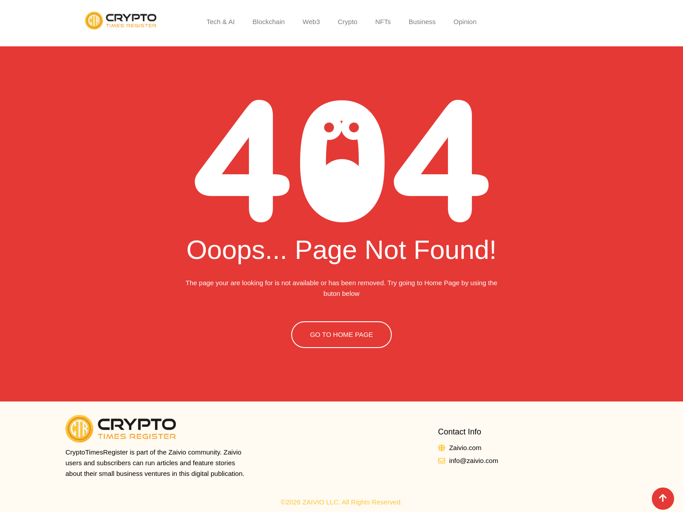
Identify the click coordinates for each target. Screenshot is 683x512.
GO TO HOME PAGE (341, 334)
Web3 (311, 21)
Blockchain (268, 21)
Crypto (348, 21)
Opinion (465, 21)
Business (422, 21)
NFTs (383, 21)
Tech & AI (221, 21)
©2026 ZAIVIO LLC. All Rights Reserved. (341, 502)
